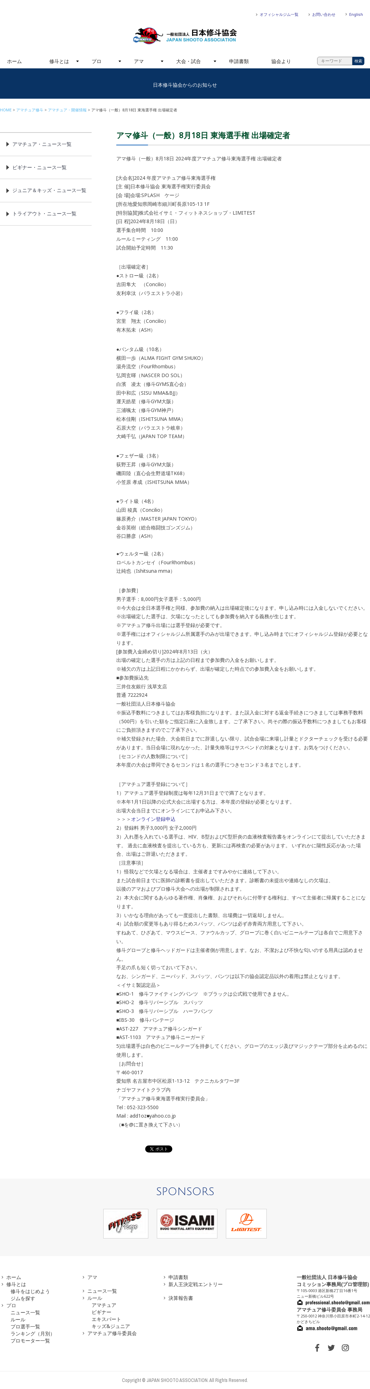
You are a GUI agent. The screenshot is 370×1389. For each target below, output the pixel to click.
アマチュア (104, 1305)
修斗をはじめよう (30, 1291)
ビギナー (101, 1312)
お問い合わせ (323, 14)
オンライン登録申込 (153, 819)
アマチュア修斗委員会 (112, 1333)
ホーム (14, 61)
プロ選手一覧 (25, 1326)
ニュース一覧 (25, 1312)
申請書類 (239, 61)
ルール (18, 1319)
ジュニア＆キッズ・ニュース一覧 (49, 190)
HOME (6, 109)
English (356, 14)
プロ (96, 61)
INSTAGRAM (345, 1347)
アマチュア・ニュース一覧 (42, 144)
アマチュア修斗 (29, 109)
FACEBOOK (317, 1347)
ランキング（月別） (33, 1333)
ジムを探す (23, 1298)
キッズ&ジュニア (111, 1326)
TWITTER (331, 1347)
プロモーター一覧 (30, 1340)
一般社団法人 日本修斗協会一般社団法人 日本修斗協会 (185, 36)
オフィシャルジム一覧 (279, 14)
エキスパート (106, 1319)
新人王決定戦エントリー (195, 1284)
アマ (139, 61)
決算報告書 (180, 1298)
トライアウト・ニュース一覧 (44, 213)
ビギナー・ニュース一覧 (39, 167)
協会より (281, 61)
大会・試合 (188, 61)
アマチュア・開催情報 (67, 109)
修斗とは (59, 61)
